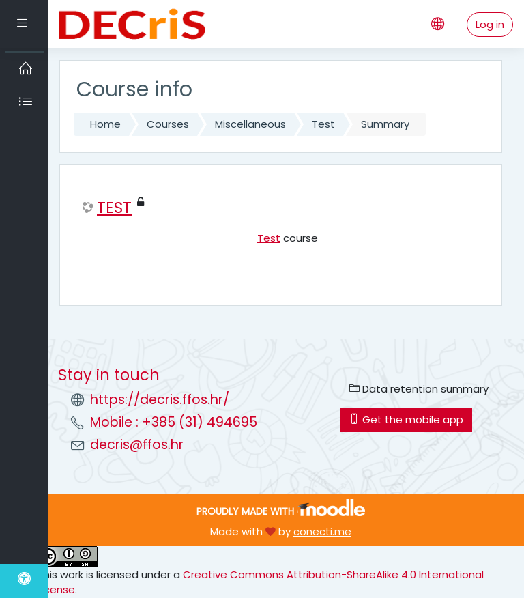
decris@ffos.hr (137, 445)
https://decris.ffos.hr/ (159, 399)
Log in (490, 24)
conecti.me (322, 531)
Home (105, 124)
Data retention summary (419, 389)
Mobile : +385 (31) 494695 (173, 422)
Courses (168, 124)
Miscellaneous (250, 124)
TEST (114, 208)
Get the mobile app (406, 419)
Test (323, 124)
